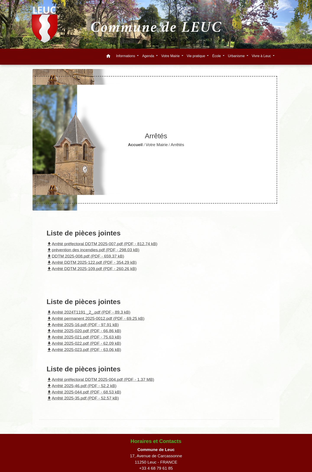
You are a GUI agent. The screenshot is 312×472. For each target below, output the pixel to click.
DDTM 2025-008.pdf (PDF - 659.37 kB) (85, 256)
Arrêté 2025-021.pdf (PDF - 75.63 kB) (84, 337)
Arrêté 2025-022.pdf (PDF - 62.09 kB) (84, 343)
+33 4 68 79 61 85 (156, 468)
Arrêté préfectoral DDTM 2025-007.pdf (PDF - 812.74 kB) (102, 244)
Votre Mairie (157, 144)
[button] (108, 57)
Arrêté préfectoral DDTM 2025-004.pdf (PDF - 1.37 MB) (100, 379)
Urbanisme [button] (237, 56)
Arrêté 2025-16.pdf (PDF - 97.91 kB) (83, 324)
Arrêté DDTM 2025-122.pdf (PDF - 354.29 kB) (91, 262)
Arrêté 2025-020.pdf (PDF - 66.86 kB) (84, 331)
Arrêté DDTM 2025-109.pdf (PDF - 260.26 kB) (91, 268)
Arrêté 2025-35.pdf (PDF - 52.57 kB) (83, 398)
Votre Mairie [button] (171, 56)
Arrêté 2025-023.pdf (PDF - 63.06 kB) (84, 349)
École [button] (217, 56)
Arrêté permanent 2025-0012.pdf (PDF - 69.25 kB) (96, 318)
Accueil (135, 144)
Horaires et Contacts (156, 441)
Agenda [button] (148, 56)
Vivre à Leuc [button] (262, 56)
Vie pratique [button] (196, 56)
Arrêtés (177, 144)
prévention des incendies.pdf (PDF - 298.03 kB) (93, 250)
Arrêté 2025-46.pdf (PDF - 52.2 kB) (82, 385)
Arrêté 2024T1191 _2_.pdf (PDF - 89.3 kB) (88, 312)
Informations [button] (126, 56)
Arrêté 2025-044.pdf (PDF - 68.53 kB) (84, 392)
